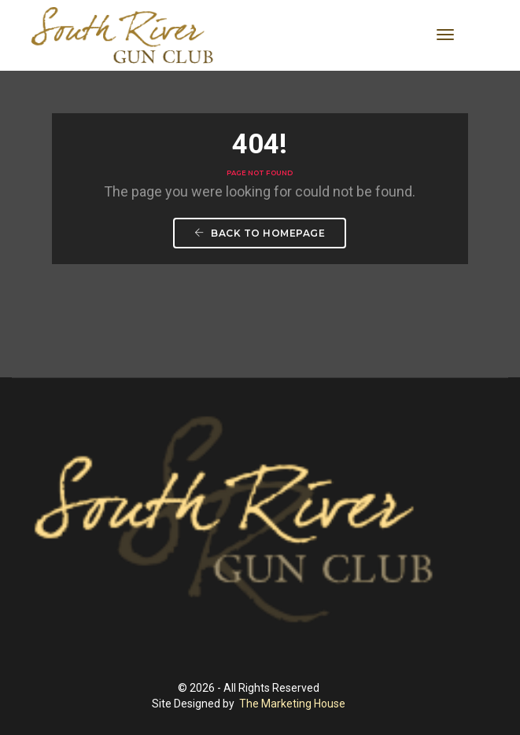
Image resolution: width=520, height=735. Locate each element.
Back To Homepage (259, 234)
